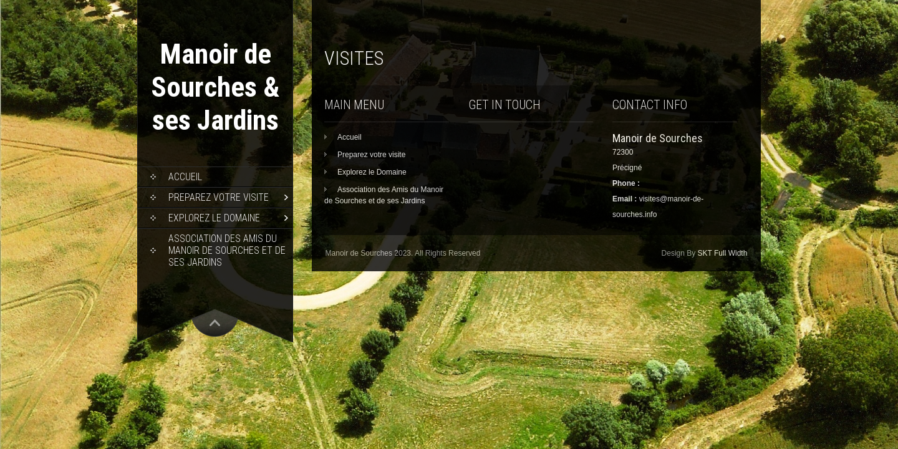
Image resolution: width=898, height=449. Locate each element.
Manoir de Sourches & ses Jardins (215, 87)
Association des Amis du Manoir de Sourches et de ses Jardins (227, 250)
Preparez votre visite (218, 197)
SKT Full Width (723, 253)
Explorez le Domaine (214, 218)
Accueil (185, 177)
